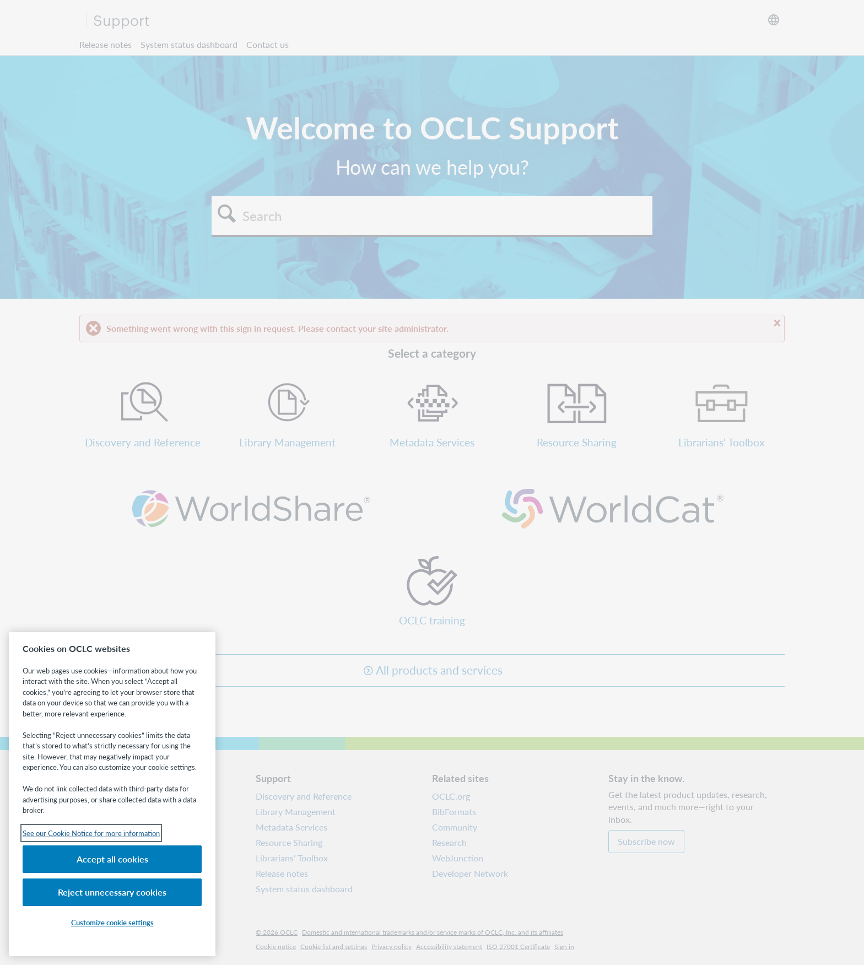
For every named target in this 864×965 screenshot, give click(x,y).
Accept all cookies (112, 859)
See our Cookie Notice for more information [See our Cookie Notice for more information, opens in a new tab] (91, 833)
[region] (112, 794)
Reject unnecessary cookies (112, 892)
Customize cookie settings (112, 922)
